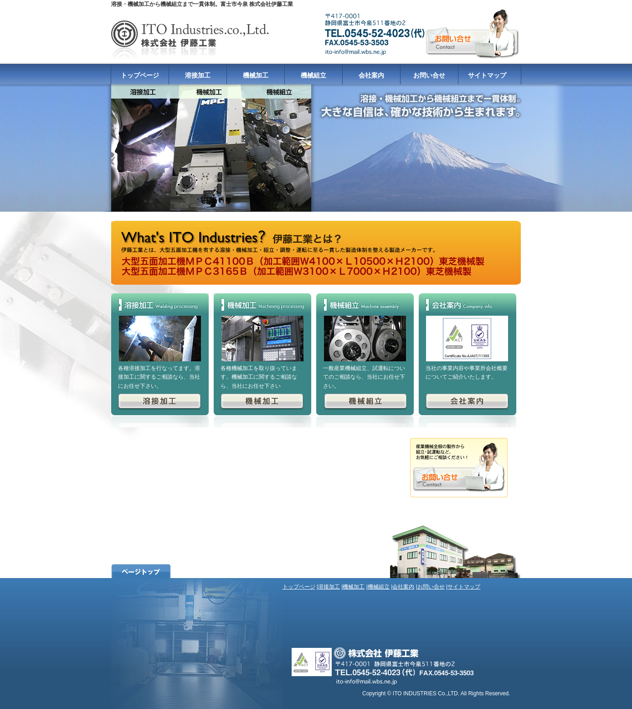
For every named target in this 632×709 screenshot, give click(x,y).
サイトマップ (487, 75)
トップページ (140, 75)
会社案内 (371, 75)
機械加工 (255, 75)
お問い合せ (429, 75)
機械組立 (313, 75)
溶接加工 (198, 75)
